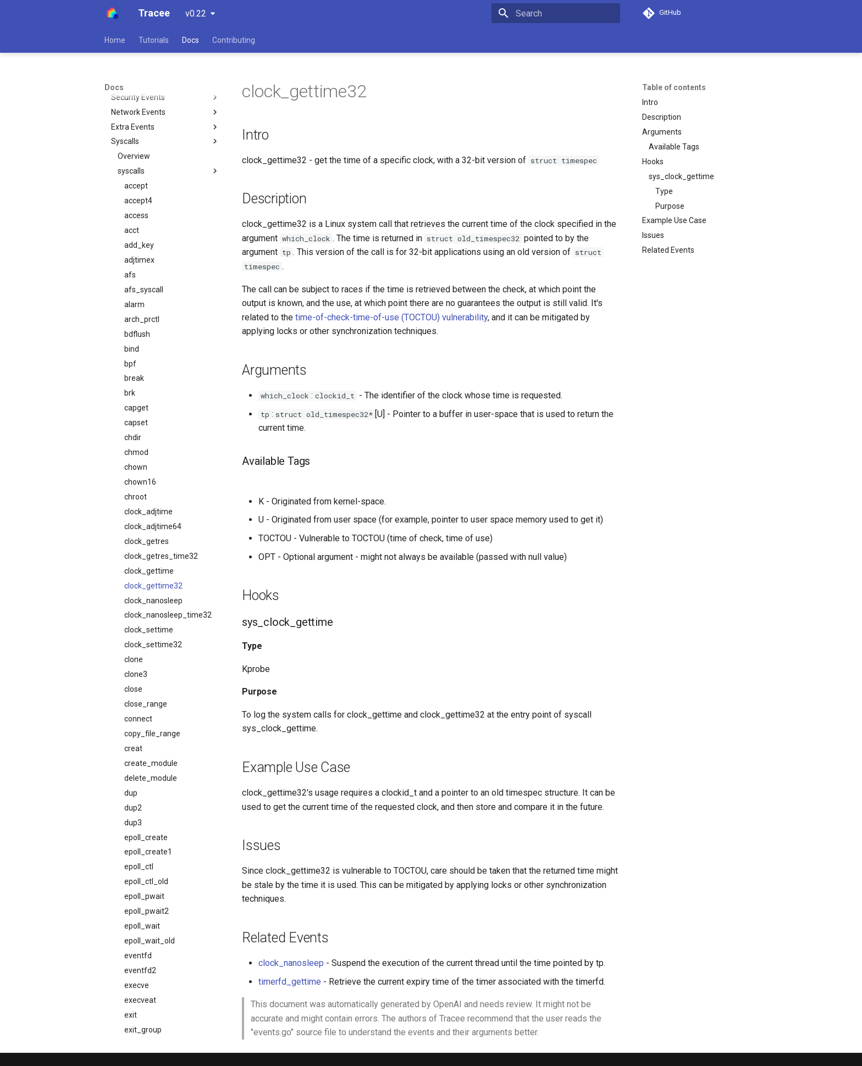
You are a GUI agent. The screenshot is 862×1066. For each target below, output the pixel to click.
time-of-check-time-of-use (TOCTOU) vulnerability (391, 317)
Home (114, 40)
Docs (190, 40)
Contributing (233, 40)
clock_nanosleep (291, 963)
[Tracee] (112, 13)
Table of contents (674, 87)
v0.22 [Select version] (195, 13)
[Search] (555, 13)
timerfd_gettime (289, 981)
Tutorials (154, 40)
